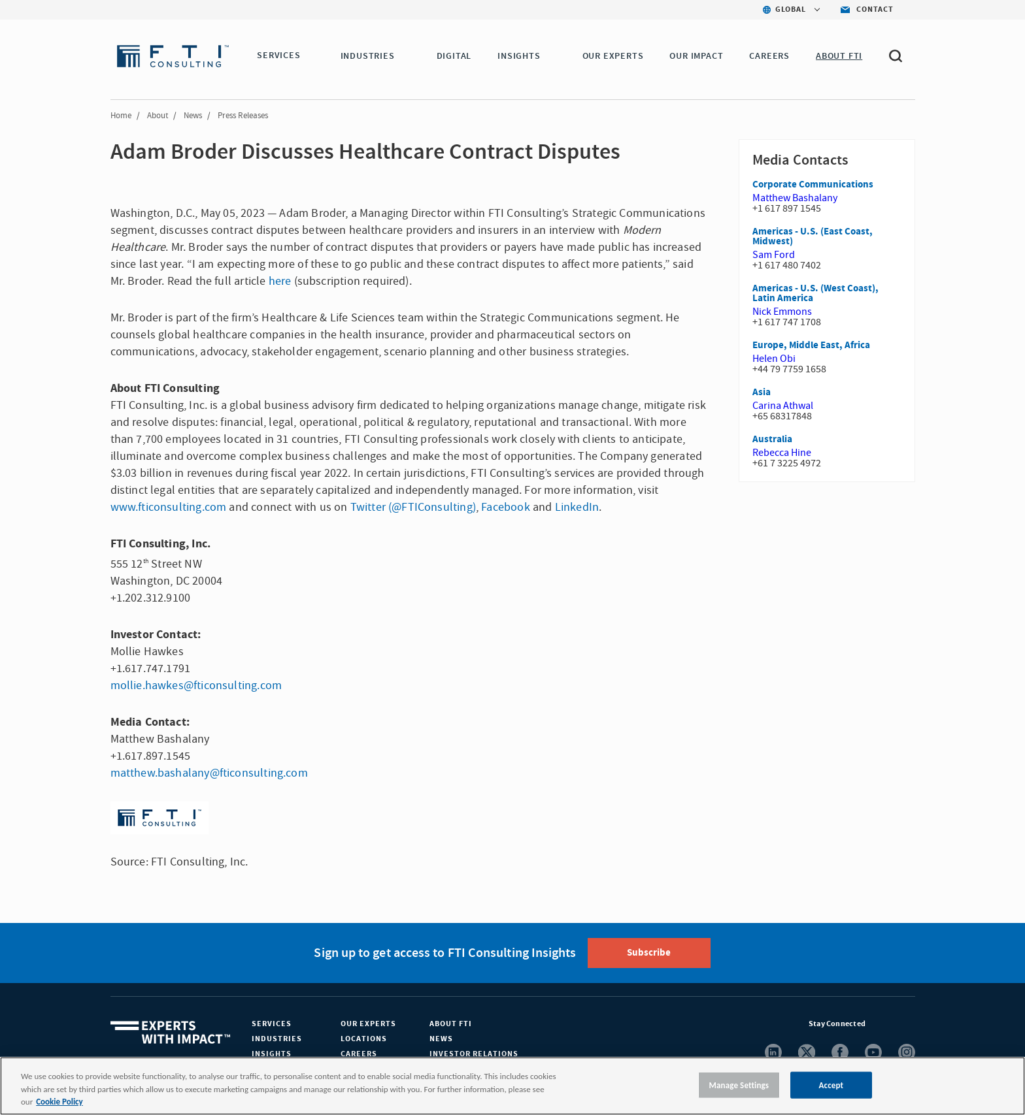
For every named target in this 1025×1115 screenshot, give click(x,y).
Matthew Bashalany (794, 197)
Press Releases (243, 115)
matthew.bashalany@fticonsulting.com (209, 773)
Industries (277, 1038)
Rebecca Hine (781, 452)
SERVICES (278, 56)
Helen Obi (774, 358)
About (157, 115)
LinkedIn (577, 507)
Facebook (505, 507)
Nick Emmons (782, 311)
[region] (512, 1086)
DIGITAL (456, 56)
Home (120, 115)
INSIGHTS (520, 56)
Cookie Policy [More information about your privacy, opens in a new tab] (59, 1102)
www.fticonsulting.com (168, 507)
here (280, 281)
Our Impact (699, 56)
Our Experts (368, 1023)
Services (272, 1023)
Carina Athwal (782, 405)
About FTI (450, 1023)
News (193, 115)
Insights (272, 1053)
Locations (364, 1038)
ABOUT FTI (841, 56)
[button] (308, 57)
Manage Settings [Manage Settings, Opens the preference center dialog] (739, 1085)
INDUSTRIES (370, 56)
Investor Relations (473, 1053)
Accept (831, 1085)
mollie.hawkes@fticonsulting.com (196, 685)
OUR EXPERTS (615, 56)
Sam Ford (773, 254)
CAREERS (772, 56)
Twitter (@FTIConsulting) (413, 507)
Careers (359, 1053)
